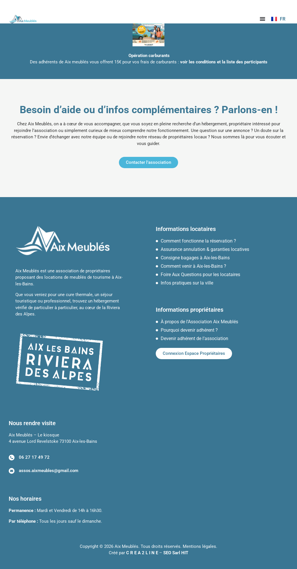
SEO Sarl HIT (175, 552)
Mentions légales (199, 546)
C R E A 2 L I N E (142, 552)
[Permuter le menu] (262, 19)
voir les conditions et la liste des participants (223, 62)
